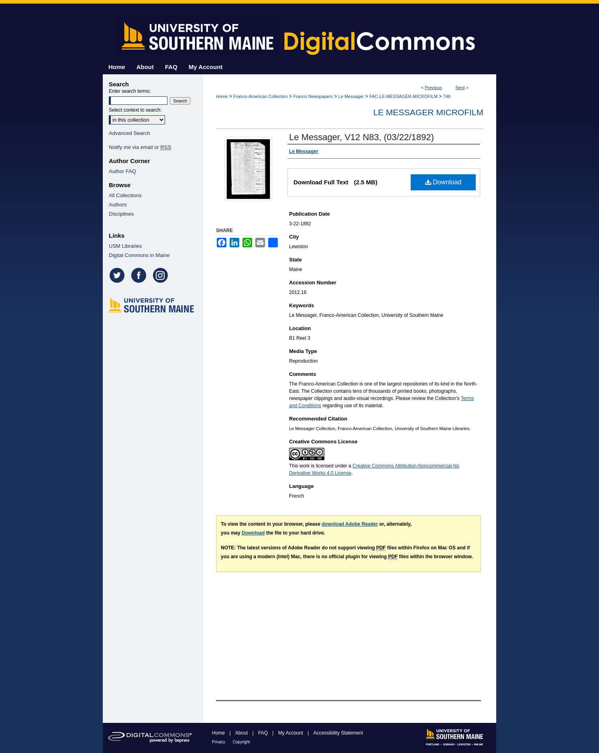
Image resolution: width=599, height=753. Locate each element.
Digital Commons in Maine (139, 255)
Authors (118, 205)
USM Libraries (125, 246)
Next (460, 87)
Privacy (219, 742)
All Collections (125, 195)
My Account (291, 733)
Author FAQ (122, 171)
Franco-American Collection (260, 96)
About (242, 733)
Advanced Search (129, 133)
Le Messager (351, 96)
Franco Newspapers (312, 96)
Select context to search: (135, 110)
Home (222, 96)
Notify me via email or (140, 147)
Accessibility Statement (338, 733)
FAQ (263, 733)
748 (446, 96)
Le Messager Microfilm (428, 112)
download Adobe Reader (350, 524)
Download (443, 182)
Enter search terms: (130, 91)
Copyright (241, 742)
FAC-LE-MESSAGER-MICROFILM (403, 96)
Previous (433, 87)
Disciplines (121, 214)
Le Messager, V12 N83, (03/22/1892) (361, 137)
